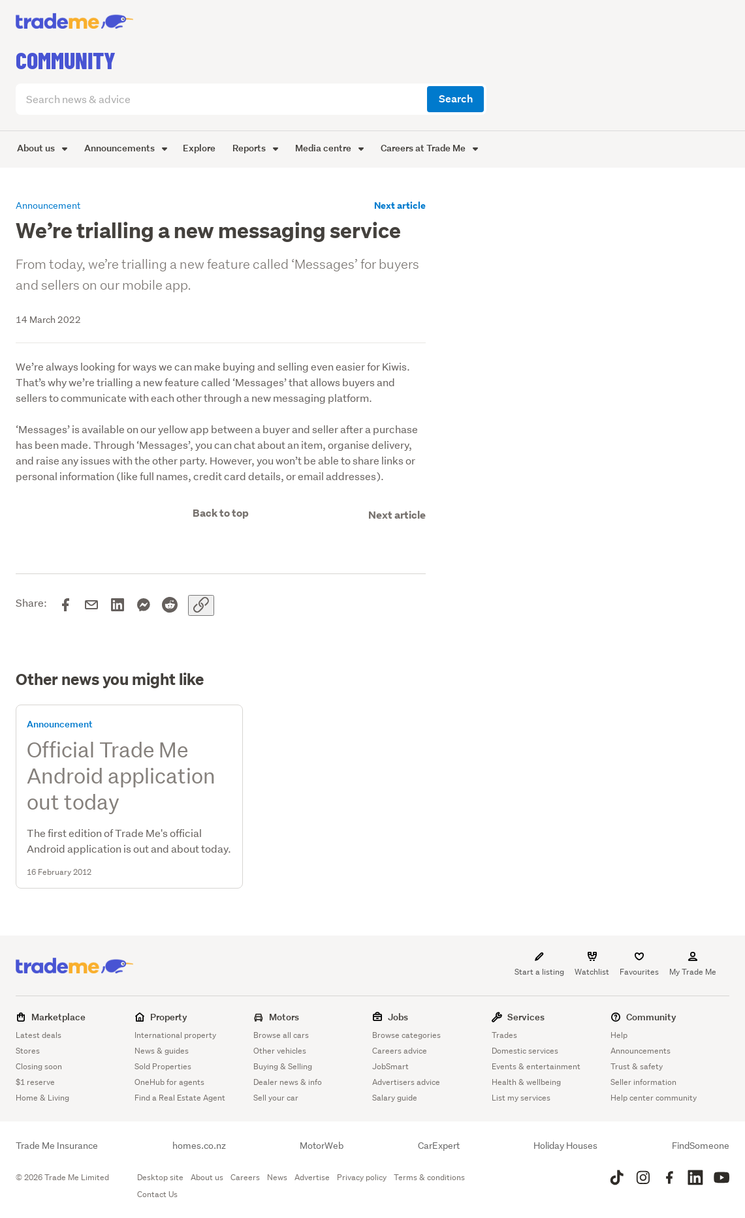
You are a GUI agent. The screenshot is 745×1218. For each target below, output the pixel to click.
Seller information (643, 1082)
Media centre (329, 148)
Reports (255, 148)
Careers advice (399, 1050)
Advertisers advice (406, 1082)
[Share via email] (91, 605)
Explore (199, 148)
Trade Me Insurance (57, 1145)
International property (175, 1035)
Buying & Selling (282, 1066)
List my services (521, 1097)
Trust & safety (636, 1066)
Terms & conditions (429, 1177)
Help (618, 1035)
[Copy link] (201, 605)
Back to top (221, 513)
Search (456, 99)
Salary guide (394, 1097)
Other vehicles (279, 1050)
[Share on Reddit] (170, 605)
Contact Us (157, 1194)
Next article (400, 205)
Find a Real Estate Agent (180, 1097)
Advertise (312, 1177)
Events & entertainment (536, 1066)
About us (42, 148)
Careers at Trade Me (429, 148)
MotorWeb (321, 1145)
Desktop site (160, 1177)
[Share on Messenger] (143, 605)
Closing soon (39, 1066)
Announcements (125, 148)
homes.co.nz (199, 1145)
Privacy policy (362, 1177)
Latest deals (38, 1035)
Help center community (653, 1097)
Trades (504, 1035)
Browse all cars (281, 1035)
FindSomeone (700, 1145)
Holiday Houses (565, 1145)
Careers (245, 1177)
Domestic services (525, 1050)
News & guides (162, 1050)
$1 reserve (35, 1082)
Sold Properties (163, 1066)
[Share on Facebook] (65, 605)
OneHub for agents (169, 1082)
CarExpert (439, 1145)
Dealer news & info (287, 1082)
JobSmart (390, 1066)
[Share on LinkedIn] (117, 605)
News (277, 1177)
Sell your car (275, 1097)
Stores (28, 1050)
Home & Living (42, 1097)
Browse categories (406, 1035)
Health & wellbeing (526, 1082)
